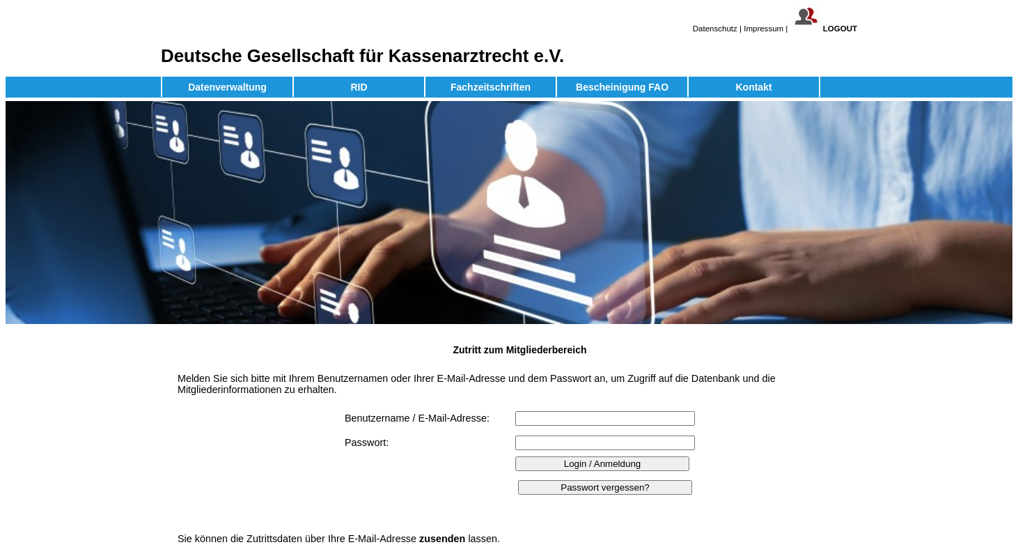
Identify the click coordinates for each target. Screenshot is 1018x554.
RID (358, 87)
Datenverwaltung (227, 87)
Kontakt (753, 87)
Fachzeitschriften (491, 87)
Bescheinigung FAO (622, 87)
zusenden (442, 538)
